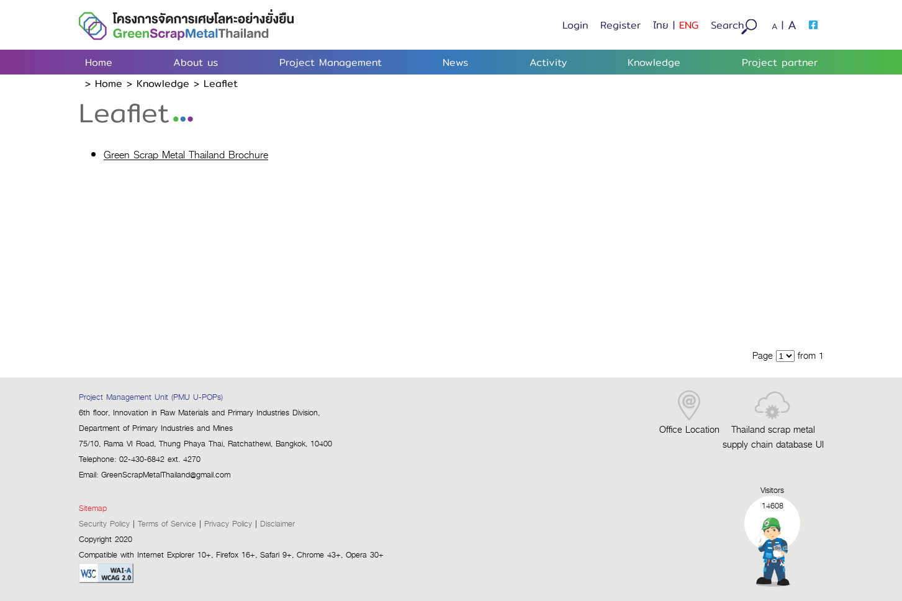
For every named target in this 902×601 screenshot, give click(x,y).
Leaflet (221, 83)
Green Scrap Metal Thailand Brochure (186, 156)
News (455, 62)
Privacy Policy (228, 524)
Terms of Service (167, 524)
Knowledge (163, 83)
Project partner (780, 62)
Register (620, 25)
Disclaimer (277, 524)
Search (734, 26)
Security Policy (104, 524)
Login (575, 25)
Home (98, 62)
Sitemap (93, 509)
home (108, 83)
